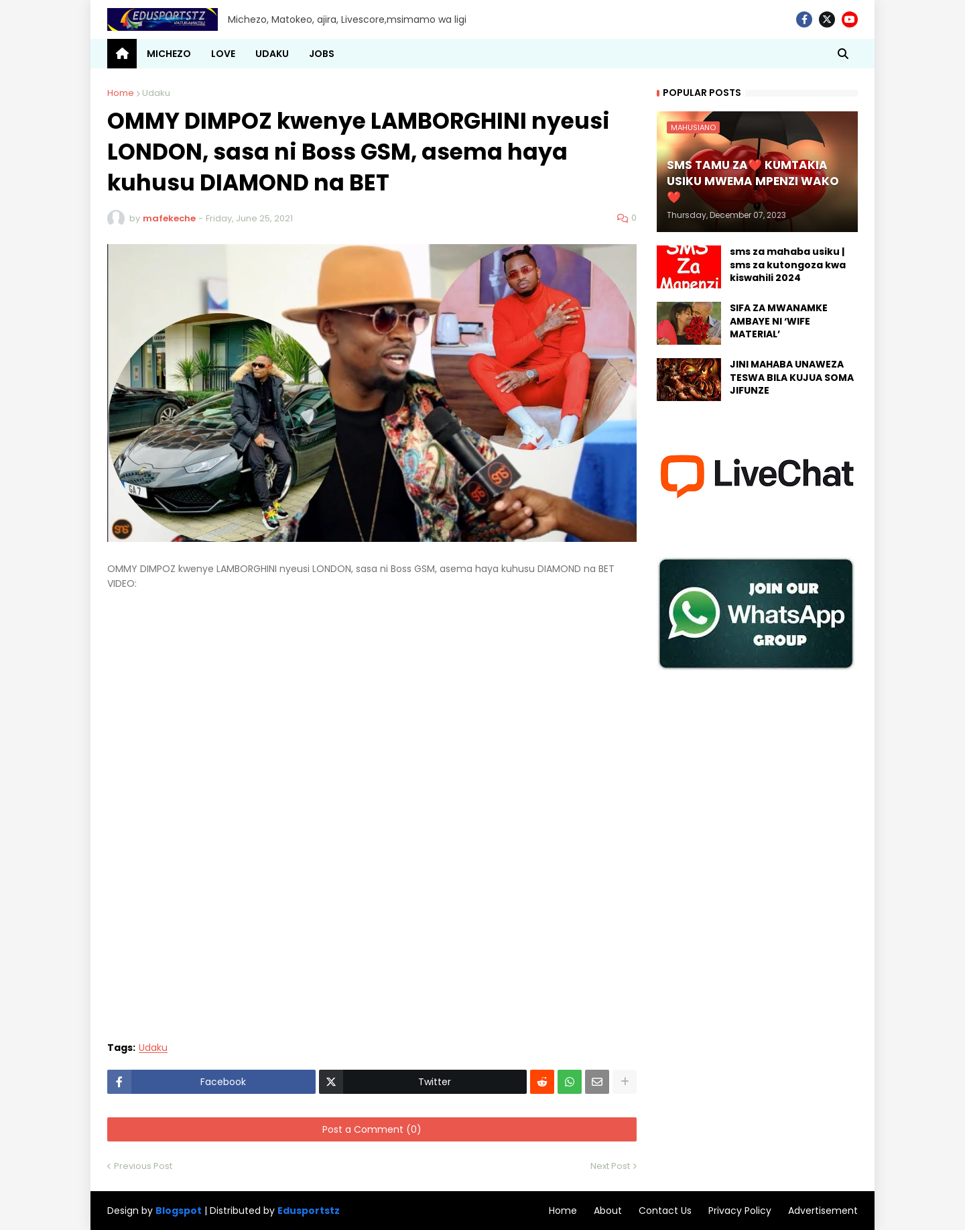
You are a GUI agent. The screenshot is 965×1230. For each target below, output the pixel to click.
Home (120, 93)
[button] (843, 53)
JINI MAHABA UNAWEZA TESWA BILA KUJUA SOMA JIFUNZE (792, 377)
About (608, 1210)
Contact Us (665, 1210)
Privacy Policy (739, 1210)
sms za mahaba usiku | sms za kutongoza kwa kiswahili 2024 (788, 264)
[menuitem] (122, 53)
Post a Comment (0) (372, 1129)
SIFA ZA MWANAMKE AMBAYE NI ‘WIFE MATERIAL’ (779, 321)
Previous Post (143, 1166)
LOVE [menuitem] (223, 53)
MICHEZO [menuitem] (169, 53)
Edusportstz (308, 1210)
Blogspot (178, 1211)
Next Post (610, 1166)
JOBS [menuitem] (321, 53)
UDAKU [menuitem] (272, 53)
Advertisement (823, 1210)
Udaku (156, 93)
